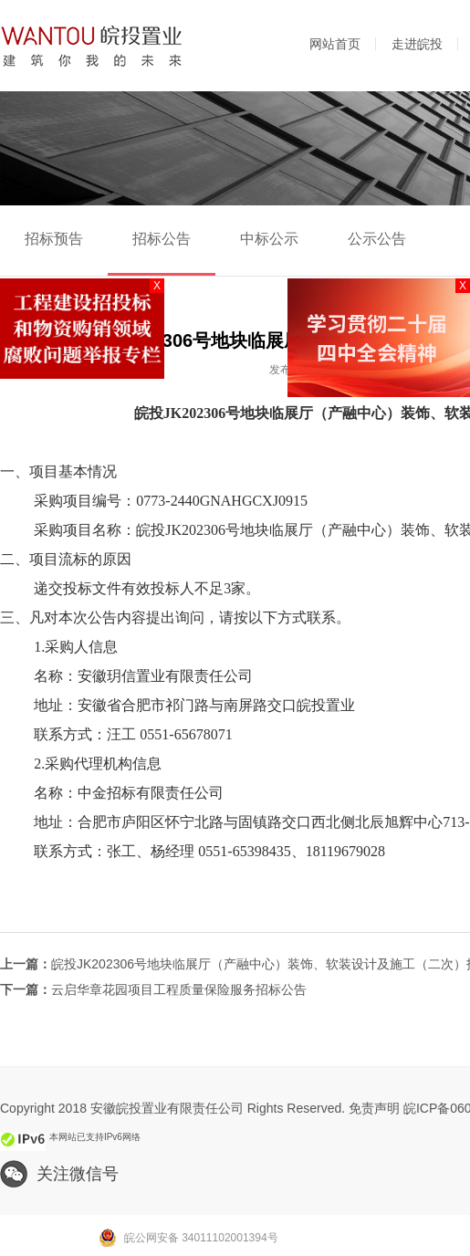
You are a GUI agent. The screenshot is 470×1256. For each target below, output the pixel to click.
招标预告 (54, 238)
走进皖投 (417, 44)
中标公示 (269, 238)
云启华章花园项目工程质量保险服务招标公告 (179, 989)
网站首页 (334, 44)
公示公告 (377, 238)
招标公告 (161, 238)
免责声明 (374, 1108)
